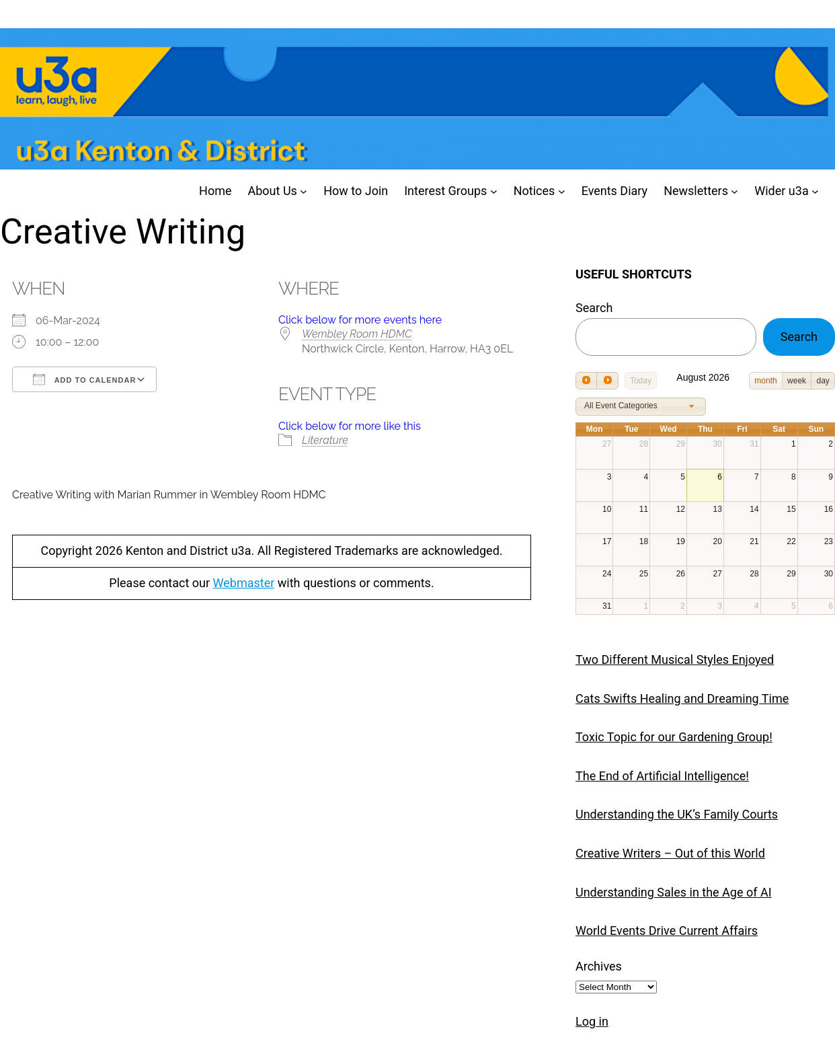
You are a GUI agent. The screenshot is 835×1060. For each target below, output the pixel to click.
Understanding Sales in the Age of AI (673, 892)
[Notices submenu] (561, 191)
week (796, 380)
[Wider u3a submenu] (815, 191)
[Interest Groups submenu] (494, 191)
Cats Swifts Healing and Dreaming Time (682, 698)
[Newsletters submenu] (734, 191)
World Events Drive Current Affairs (666, 930)
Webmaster (244, 583)
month (765, 380)
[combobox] (640, 407)
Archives (598, 966)
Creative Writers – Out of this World (670, 853)
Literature (325, 440)
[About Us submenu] (303, 191)
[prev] (586, 380)
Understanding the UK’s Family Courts (676, 814)
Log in (591, 1021)
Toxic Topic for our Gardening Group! (673, 737)
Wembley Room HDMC (357, 334)
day (822, 380)
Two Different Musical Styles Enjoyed (674, 659)
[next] (607, 380)
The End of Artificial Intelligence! (662, 776)
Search (593, 308)
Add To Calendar (84, 379)
